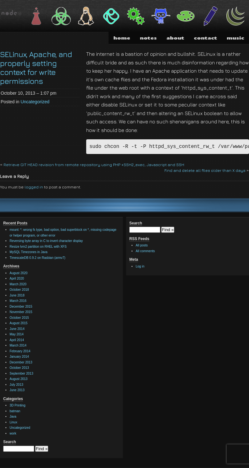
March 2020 (18, 284)
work (13, 433)
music (235, 37)
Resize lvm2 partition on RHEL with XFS (38, 246)
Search (9, 442)
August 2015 (18, 323)
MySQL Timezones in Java (29, 252)
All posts (142, 245)
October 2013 (19, 367)
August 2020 (18, 273)
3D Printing (17, 405)
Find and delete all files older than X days (204, 170)
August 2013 (18, 379)
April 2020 (17, 278)
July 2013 (16, 384)
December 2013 (21, 362)
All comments (145, 251)
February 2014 (20, 351)
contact (205, 37)
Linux (13, 422)
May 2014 (17, 334)
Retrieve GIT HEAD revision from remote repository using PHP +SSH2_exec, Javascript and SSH (94, 164)
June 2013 (17, 390)
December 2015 (21, 306)
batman (15, 411)
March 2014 (18, 345)
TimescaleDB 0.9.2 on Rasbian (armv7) (37, 258)
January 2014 (19, 356)
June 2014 (17, 329)
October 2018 (19, 289)
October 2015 (19, 317)
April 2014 (17, 340)
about (175, 37)
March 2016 (18, 301)
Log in (140, 266)
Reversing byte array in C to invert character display (46, 241)
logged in (34, 187)
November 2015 (21, 312)
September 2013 (21, 373)
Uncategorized (34, 101)
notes (148, 37)
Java (13, 416)
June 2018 (17, 295)
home (121, 37)
